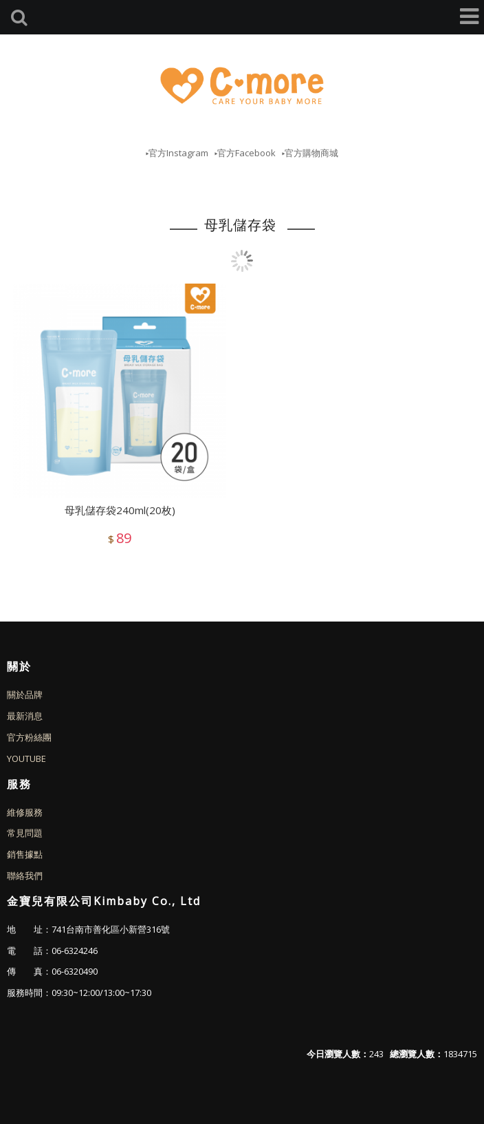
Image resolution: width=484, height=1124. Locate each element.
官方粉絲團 (29, 737)
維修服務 (25, 812)
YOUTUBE (26, 758)
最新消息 (25, 716)
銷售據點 (25, 854)
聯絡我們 (25, 875)
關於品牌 (25, 694)
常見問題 (25, 833)
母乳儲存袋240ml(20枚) (120, 510)
